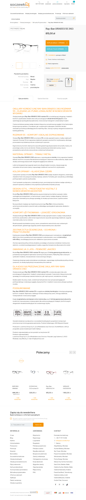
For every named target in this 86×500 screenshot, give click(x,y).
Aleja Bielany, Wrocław (61, 446)
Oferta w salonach (68, 13)
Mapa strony (37, 470)
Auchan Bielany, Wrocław (61, 448)
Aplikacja (13, 478)
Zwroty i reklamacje (39, 456)
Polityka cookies (38, 448)
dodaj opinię (65, 68)
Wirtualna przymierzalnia (18, 472)
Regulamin (36, 443)
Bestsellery (13, 454)
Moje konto (36, 435)
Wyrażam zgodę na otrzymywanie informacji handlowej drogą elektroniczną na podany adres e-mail (30, 419)
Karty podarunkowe (16, 467)
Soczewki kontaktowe (17, 13)
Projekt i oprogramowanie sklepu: (20, 495)
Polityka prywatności (39, 446)
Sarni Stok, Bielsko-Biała (61, 464)
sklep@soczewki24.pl (63, 441)
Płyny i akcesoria (15, 464)
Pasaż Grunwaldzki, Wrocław (63, 454)
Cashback (51, 55)
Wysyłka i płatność (39, 451)
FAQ (34, 472)
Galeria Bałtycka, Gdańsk (62, 478)
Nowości (12, 451)
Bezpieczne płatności (40, 454)
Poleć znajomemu (52, 63)
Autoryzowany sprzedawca (18, 470)
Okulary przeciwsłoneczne (46, 13)
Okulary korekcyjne (31, 13)
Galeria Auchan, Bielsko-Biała (63, 467)
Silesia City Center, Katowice (63, 462)
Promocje (58, 13)
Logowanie (36, 441)
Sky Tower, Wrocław (60, 451)
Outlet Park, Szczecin (61, 480)
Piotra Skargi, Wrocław (61, 459)
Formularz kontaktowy (61, 435)
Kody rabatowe (38, 462)
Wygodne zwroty (38, 464)
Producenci (13, 446)
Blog (11, 438)
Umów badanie (15, 19)
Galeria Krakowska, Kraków (62, 470)
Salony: (58, 443)
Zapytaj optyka (38, 467)
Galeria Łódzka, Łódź (61, 475)
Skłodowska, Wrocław (61, 456)
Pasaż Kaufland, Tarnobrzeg (63, 472)
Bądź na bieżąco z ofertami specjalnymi (25, 413)
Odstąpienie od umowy (40, 459)
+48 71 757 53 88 (61, 438)
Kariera (12, 441)
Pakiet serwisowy (15, 480)
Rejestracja (36, 438)
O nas (12, 435)
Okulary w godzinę (16, 483)
